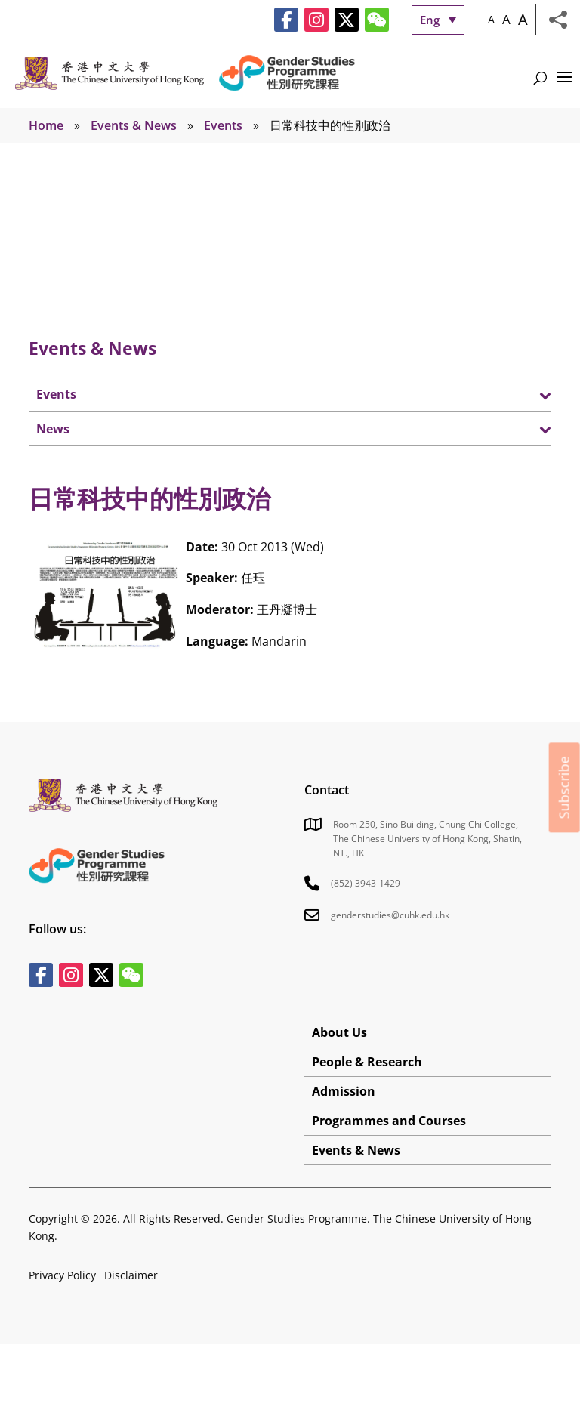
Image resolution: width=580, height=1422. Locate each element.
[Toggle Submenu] (524, 394)
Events (223, 125)
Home (46, 125)
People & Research (367, 1061)
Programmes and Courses (389, 1120)
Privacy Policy (62, 1275)
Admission (343, 1091)
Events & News (134, 125)
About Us (339, 1032)
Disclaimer (131, 1275)
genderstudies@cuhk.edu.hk (390, 914)
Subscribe (564, 787)
